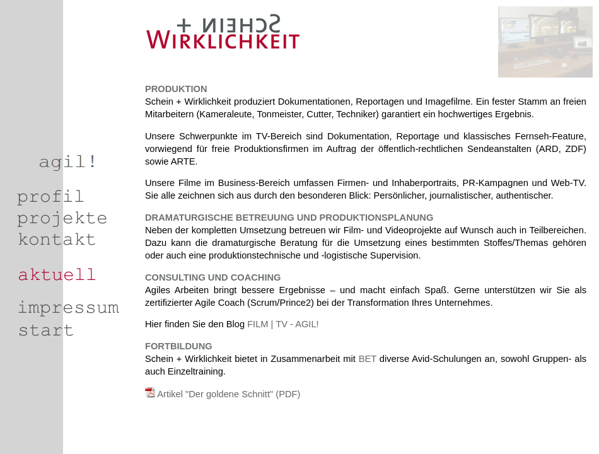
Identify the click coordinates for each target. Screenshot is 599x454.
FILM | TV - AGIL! (282, 324)
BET (367, 359)
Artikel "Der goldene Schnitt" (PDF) (228, 394)
